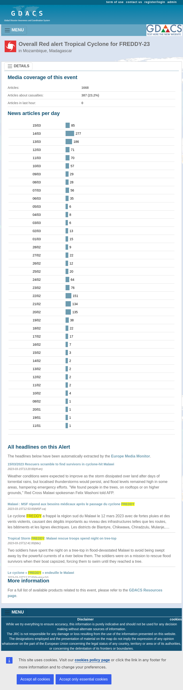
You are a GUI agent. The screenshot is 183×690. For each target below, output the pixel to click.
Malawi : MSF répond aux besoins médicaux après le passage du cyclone (71, 504)
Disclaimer (85, 619)
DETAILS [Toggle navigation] (18, 66)
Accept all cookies (35, 679)
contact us (134, 2)
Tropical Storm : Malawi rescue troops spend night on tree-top (62, 538)
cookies (176, 619)
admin (172, 2)
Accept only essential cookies (83, 679)
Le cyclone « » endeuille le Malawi (41, 573)
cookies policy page (92, 660)
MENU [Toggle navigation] (14, 30)
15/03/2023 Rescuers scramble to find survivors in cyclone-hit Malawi (61, 464)
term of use (115, 2)
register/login (154, 2)
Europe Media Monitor (130, 456)
